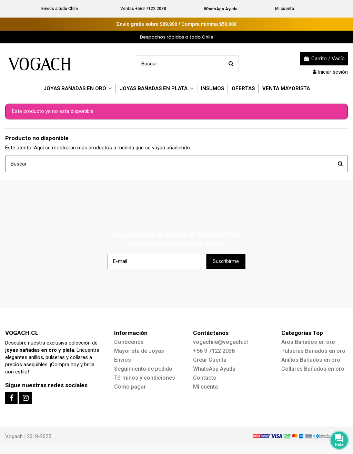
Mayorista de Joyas (139, 351)
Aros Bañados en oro (308, 342)
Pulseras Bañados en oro (313, 351)
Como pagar (130, 386)
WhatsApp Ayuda (221, 9)
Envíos (122, 360)
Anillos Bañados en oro (310, 360)
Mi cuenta (284, 8)
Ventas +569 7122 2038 (143, 8)
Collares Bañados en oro (312, 369)
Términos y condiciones (144, 377)
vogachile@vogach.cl (220, 342)
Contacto (204, 377)
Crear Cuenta (209, 360)
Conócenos (129, 342)
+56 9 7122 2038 (214, 351)
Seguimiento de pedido (143, 369)
